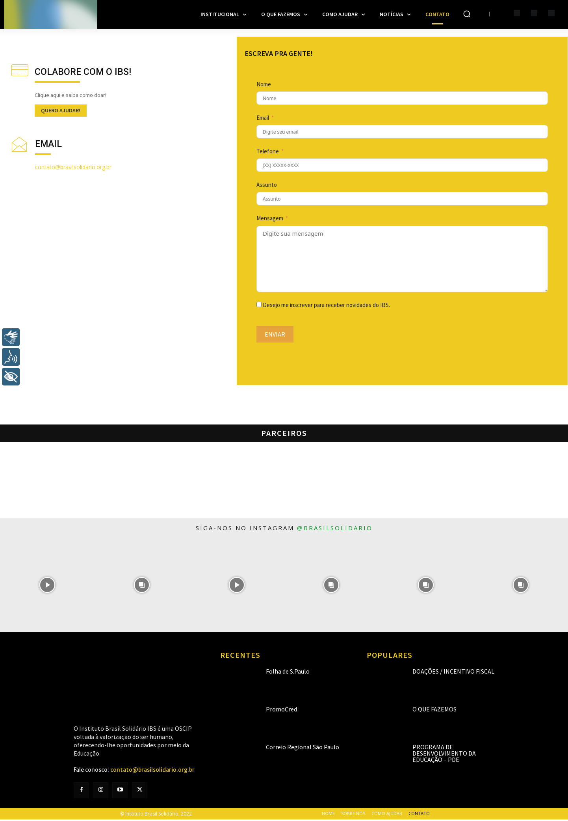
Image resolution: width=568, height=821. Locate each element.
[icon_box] (70, 88)
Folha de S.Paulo (288, 673)
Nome (263, 86)
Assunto (266, 186)
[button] (467, 14)
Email (262, 119)
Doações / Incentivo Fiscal (453, 673)
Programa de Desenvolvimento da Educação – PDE (444, 755)
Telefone (267, 153)
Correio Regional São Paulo (302, 749)
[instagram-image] (47, 586)
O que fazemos (434, 711)
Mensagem (269, 220)
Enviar (275, 336)
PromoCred (281, 711)
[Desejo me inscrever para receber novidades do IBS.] (259, 306)
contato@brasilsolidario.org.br (73, 167)
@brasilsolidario (335, 529)
